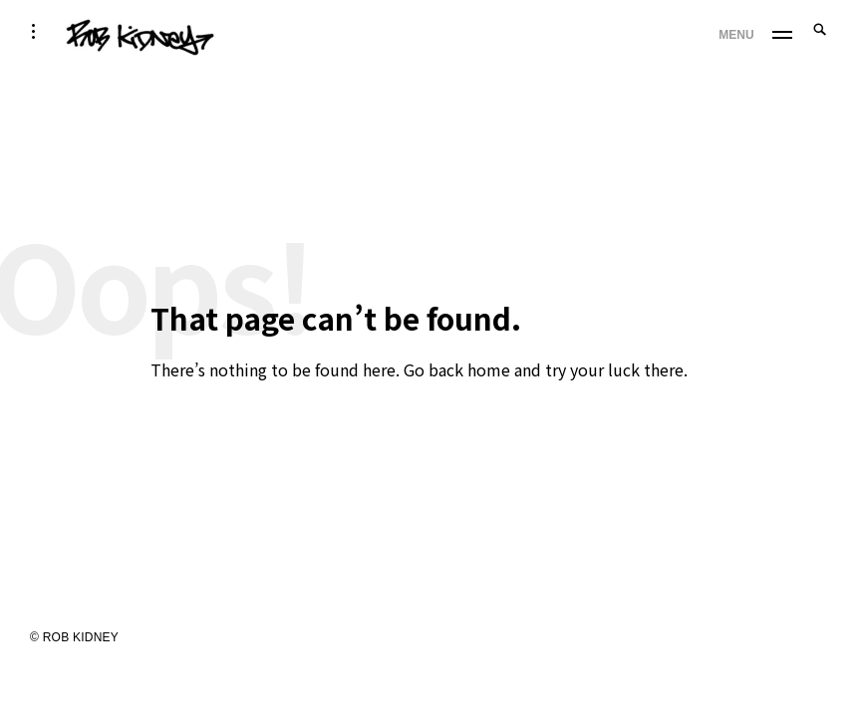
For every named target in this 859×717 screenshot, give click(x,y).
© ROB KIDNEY (74, 637)
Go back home (457, 369)
